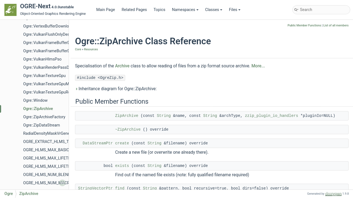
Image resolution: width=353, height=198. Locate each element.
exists (122, 166)
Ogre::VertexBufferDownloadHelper (54, 26)
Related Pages (134, 9)
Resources (91, 49)
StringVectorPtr (95, 188)
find (119, 188)
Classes (214, 9)
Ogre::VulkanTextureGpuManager (52, 84)
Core (78, 49)
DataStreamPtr (98, 143)
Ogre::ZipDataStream (41, 125)
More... (258, 66)
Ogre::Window (35, 100)
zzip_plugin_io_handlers (271, 116)
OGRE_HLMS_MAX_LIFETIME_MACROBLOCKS (64, 166)
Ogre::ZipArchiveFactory (44, 117)
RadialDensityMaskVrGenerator (50, 133)
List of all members (336, 25)
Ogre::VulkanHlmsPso (42, 59)
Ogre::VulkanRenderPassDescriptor (54, 67)
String (164, 116)
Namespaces (185, 9)
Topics (159, 9)
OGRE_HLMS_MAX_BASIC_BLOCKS (54, 150)
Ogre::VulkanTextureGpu (44, 75)
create (122, 143)
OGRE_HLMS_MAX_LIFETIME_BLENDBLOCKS (63, 158)
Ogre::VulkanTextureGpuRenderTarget (56, 92)
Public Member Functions (304, 25)
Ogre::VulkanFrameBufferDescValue (54, 51)
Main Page (105, 9)
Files (234, 9)
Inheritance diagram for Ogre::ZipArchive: (116, 88)
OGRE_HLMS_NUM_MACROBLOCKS (55, 183)
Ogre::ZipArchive (38, 108)
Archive (122, 66)
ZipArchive (126, 116)
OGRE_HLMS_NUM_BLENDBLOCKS (54, 174)
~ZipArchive (127, 129)
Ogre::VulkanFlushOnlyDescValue (52, 34)
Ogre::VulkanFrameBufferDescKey (53, 42)
